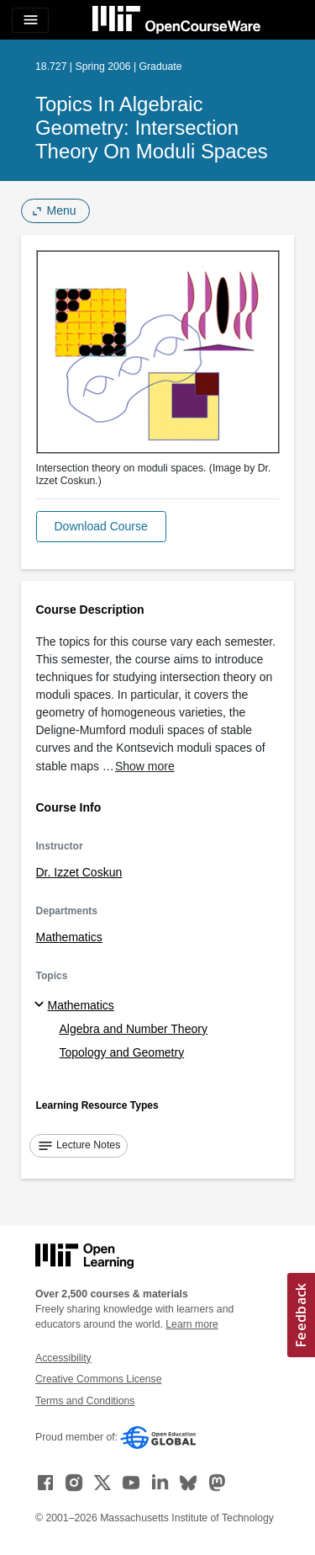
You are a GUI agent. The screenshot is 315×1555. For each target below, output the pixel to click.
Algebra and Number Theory (133, 1029)
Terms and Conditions (84, 1401)
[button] (101, 526)
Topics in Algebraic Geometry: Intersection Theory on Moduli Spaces (151, 127)
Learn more (191, 1324)
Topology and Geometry (122, 1052)
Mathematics (69, 937)
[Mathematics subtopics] (41, 1005)
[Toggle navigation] (30, 20)
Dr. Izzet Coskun (79, 872)
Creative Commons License (98, 1379)
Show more (145, 766)
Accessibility (63, 1358)
